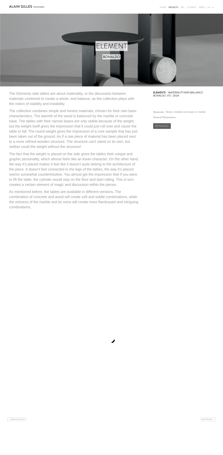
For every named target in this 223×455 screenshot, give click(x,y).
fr (209, 7)
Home (163, 7)
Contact (191, 7)
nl (213, 7)
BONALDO (162, 126)
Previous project (17, 419)
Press (202, 7)
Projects (173, 7)
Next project (207, 419)
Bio (182, 7)
